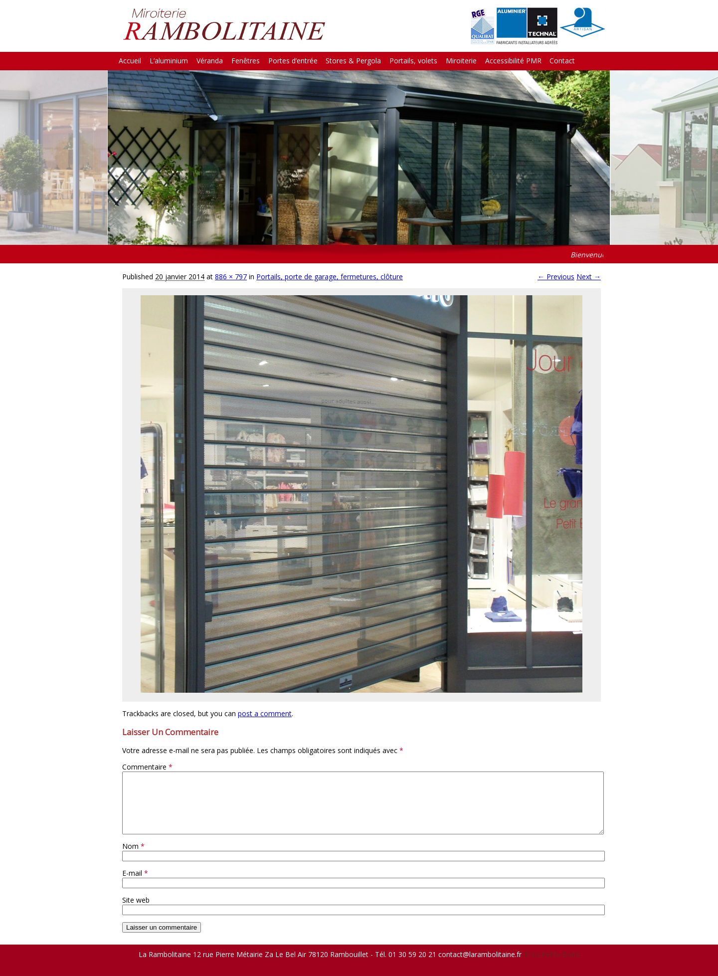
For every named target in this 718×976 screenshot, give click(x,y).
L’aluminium (169, 60)
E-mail (135, 885)
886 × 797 (231, 276)
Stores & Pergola (353, 60)
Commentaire (147, 767)
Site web (136, 912)
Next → (588, 276)
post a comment (265, 713)
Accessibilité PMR (513, 60)
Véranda (209, 60)
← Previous (556, 276)
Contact (562, 60)
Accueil (130, 60)
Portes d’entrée (293, 60)
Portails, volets (413, 60)
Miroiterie (461, 60)
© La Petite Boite (552, 966)
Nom (133, 858)
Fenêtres (245, 60)
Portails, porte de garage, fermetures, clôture (329, 276)
